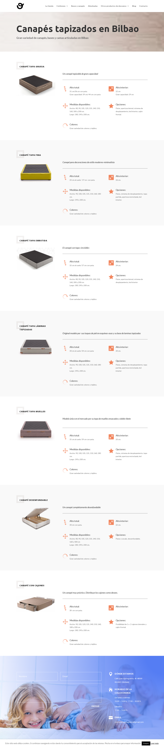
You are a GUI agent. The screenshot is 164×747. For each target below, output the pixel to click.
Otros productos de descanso (113, 6)
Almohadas (93, 6)
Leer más (155, 743)
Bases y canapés (78, 6)
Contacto (143, 6)
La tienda (49, 6)
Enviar (95, 706)
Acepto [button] (146, 743)
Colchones (61, 6)
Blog (134, 6)
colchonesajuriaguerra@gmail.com (129, 722)
